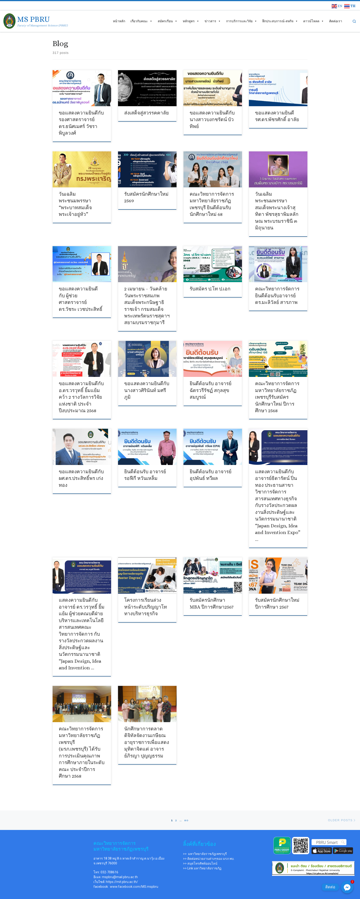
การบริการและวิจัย (241, 21)
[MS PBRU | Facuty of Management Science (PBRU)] (9, 20)
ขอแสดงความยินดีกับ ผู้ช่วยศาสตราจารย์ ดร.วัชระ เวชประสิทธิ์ (81, 292)
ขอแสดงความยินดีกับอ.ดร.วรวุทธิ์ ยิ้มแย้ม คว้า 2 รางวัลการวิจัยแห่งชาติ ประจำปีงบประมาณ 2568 (80, 391)
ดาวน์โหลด (313, 21)
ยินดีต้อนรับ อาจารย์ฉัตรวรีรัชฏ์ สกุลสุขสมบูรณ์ (210, 385)
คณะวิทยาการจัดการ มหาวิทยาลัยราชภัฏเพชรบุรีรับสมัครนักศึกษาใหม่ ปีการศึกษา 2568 (276, 391)
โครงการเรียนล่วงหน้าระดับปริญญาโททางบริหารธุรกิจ (146, 596)
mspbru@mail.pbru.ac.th (120, 854)
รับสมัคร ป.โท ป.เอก (209, 285)
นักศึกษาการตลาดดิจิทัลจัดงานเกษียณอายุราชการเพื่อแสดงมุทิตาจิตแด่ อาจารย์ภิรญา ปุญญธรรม (145, 727)
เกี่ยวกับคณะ (141, 21)
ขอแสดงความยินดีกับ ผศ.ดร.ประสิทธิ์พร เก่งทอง (80, 471)
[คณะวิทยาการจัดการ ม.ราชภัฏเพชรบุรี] (47, 834)
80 (186, 797)
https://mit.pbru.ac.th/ (122, 859)
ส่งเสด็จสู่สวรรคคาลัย (145, 112)
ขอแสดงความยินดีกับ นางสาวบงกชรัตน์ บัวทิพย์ (211, 119)
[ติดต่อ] (347, 887)
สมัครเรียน (167, 21)
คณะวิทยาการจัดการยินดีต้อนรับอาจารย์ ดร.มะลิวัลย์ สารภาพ (276, 292)
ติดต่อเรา (335, 21)
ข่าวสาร (213, 21)
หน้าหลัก (119, 21)
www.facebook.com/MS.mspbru (134, 864)
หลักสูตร (191, 21)
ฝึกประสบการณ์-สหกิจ (280, 21)
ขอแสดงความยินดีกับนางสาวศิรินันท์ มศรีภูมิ (145, 385)
